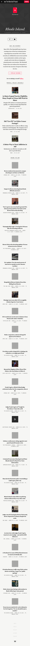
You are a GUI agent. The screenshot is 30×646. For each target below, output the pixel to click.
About (15, 623)
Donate (26, 1)
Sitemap (15, 633)
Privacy (15, 629)
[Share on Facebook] (10, 39)
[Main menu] (1, 1)
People (15, 626)
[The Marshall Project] (10, 1)
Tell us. (22, 78)
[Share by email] (15, 39)
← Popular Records (15, 73)
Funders (15, 636)
